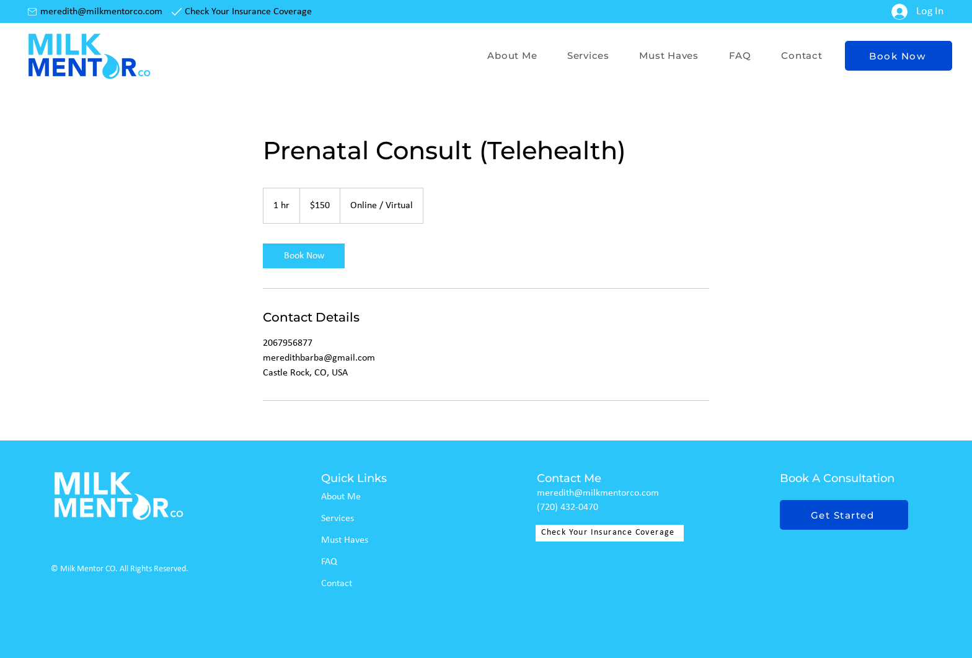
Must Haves (344, 540)
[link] (304, 255)
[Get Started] (844, 515)
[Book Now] (898, 56)
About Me (341, 497)
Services (337, 519)
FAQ (329, 562)
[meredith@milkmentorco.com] (96, 11)
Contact (336, 584)
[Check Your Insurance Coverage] (243, 11)
